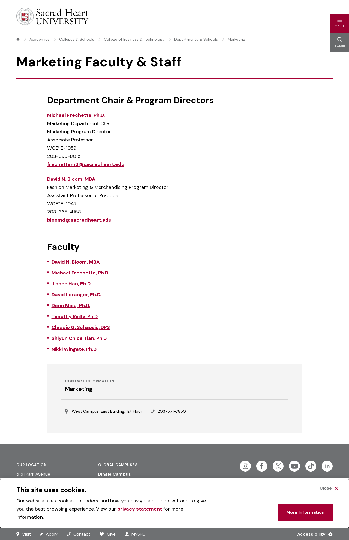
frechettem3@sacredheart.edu (85, 164)
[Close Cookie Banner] (329, 488)
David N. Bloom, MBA (71, 179)
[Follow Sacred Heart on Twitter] (278, 466)
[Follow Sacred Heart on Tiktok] (310, 466)
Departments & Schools (196, 39)
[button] (339, 23)
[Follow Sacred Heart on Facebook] (261, 466)
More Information (305, 512)
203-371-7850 (172, 411)
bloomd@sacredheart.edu (79, 220)
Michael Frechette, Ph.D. (76, 115)
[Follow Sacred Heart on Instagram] (245, 466)
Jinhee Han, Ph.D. (71, 283)
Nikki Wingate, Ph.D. (74, 349)
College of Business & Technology (134, 39)
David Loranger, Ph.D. (76, 294)
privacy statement (139, 509)
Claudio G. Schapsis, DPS (81, 327)
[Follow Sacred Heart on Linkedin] (327, 466)
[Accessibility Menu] (313, 534)
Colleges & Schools (76, 39)
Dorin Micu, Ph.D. (71, 305)
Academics (39, 39)
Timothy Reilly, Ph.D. (75, 316)
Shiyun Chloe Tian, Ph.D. (79, 338)
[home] (18, 39)
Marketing (236, 39)
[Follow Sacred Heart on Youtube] (294, 466)
